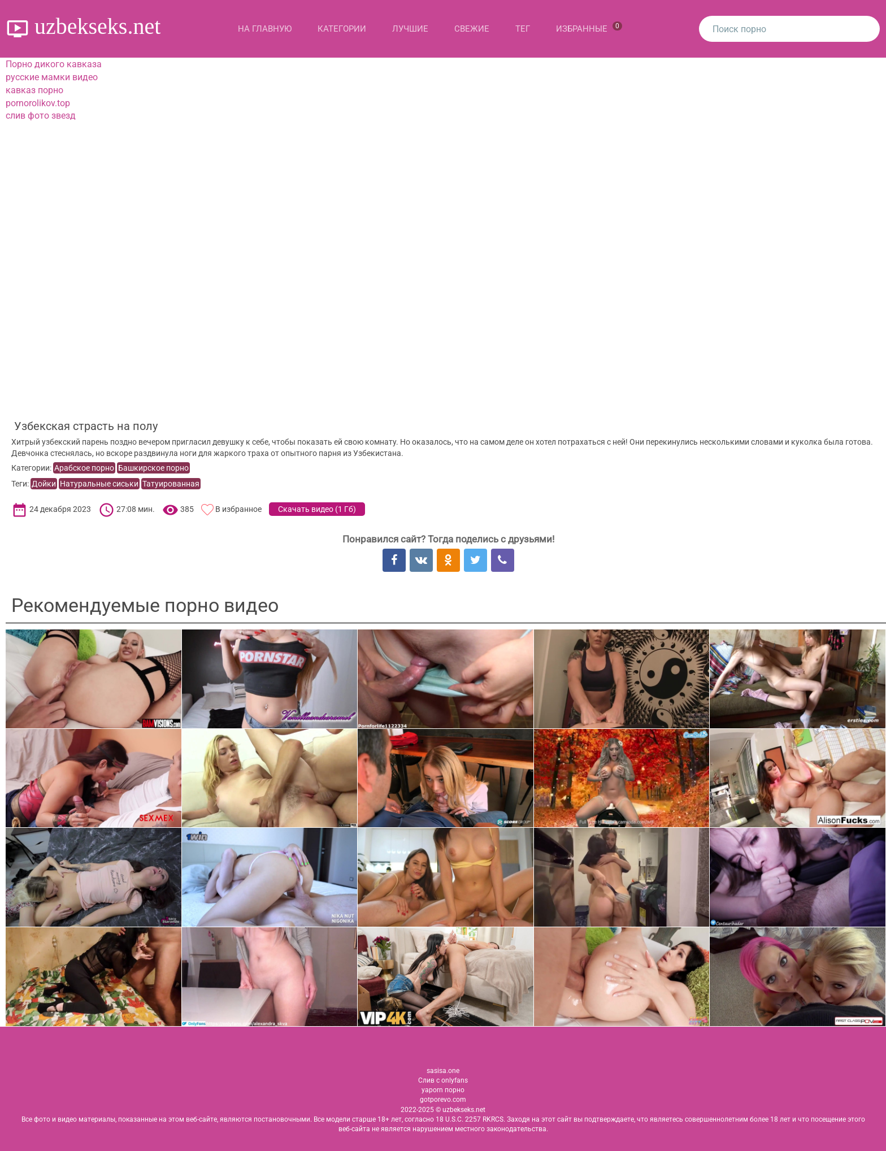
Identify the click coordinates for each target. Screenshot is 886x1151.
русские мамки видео (52, 77)
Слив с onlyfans (443, 1080)
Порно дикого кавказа (54, 64)
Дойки (44, 483)
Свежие (471, 29)
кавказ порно (34, 90)
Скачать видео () (317, 509)
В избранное (238, 509)
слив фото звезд (41, 115)
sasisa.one (443, 1071)
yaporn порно (443, 1090)
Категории (342, 29)
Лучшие (410, 29)
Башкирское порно (153, 467)
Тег (522, 29)
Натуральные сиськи (99, 483)
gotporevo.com (443, 1100)
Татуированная (170, 483)
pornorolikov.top (38, 103)
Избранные (589, 27)
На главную (265, 29)
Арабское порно (84, 467)
